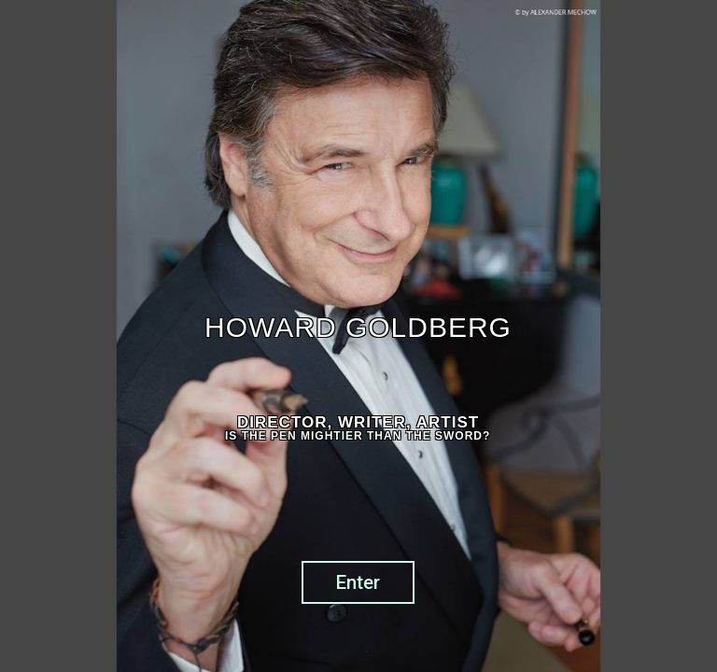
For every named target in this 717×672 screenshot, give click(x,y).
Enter (358, 582)
